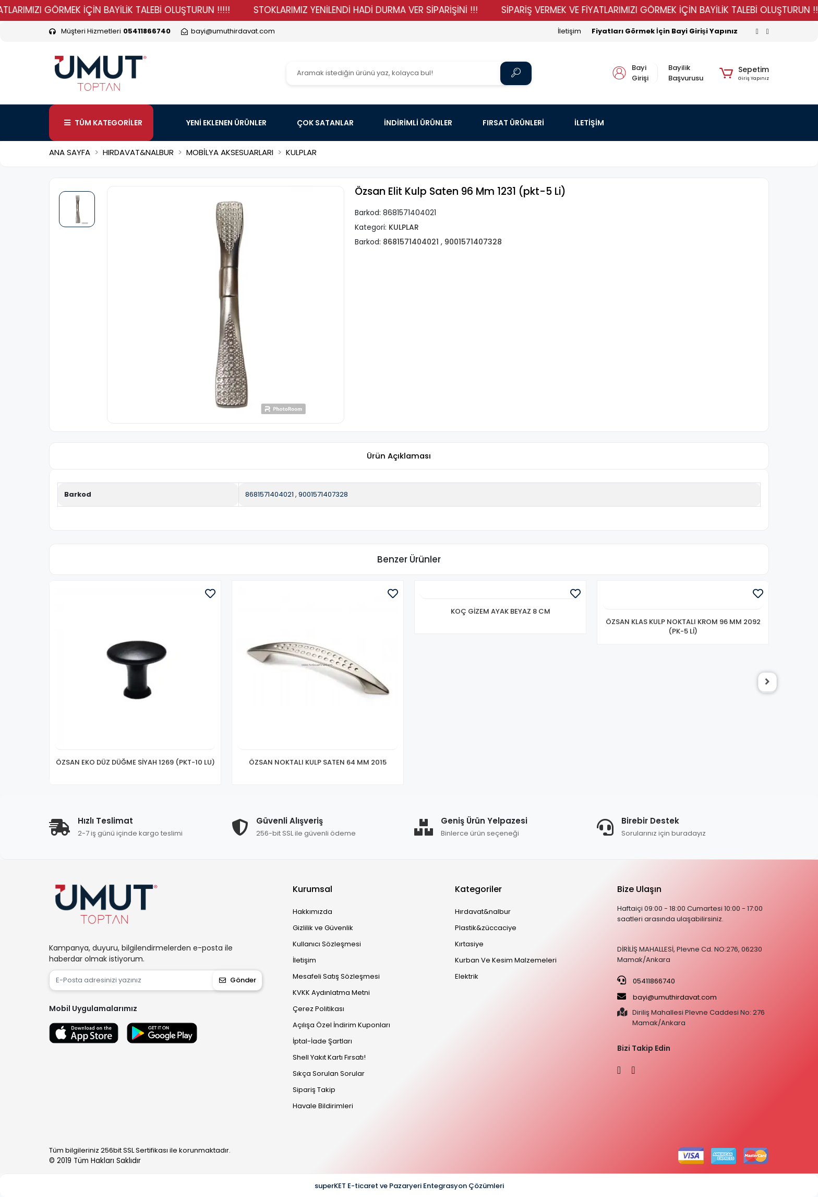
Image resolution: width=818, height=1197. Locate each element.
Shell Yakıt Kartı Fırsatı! (329, 1057)
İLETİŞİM (589, 123)
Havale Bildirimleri (323, 1106)
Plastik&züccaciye (485, 928)
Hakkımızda (312, 912)
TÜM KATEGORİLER (103, 123)
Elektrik (466, 976)
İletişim (569, 31)
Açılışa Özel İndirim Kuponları (341, 1025)
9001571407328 (323, 494)
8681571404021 (269, 494)
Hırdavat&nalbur (483, 912)
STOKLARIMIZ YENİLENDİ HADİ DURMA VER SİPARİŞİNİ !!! (397, 10)
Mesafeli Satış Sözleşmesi (336, 976)
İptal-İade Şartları (322, 1041)
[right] (769, 683)
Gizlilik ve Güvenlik (323, 928)
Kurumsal (312, 889)
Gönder (237, 980)
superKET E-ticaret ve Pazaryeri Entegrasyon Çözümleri (409, 1186)
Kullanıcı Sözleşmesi (327, 944)
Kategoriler (478, 889)
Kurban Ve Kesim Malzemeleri (506, 960)
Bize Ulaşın (639, 889)
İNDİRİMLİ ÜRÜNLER (418, 123)
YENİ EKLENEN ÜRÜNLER (226, 123)
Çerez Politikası (318, 1009)
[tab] (398, 456)
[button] (744, 73)
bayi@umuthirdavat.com (667, 997)
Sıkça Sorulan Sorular (329, 1073)
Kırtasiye (469, 944)
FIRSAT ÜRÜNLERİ (513, 123)
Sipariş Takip (314, 1090)
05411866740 (646, 981)
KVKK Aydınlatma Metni (331, 992)
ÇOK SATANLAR (325, 123)
